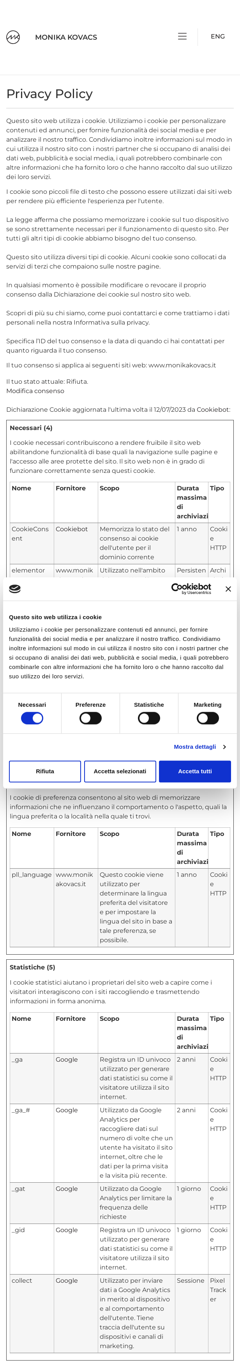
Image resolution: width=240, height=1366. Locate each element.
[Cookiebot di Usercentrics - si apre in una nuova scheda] (177, 589)
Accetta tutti (195, 771)
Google (67, 1059)
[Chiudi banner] (228, 589)
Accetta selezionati (120, 771)
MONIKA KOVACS (66, 37)
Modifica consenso (35, 391)
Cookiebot (213, 409)
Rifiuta (45, 771)
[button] (182, 37)
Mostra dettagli (195, 747)
